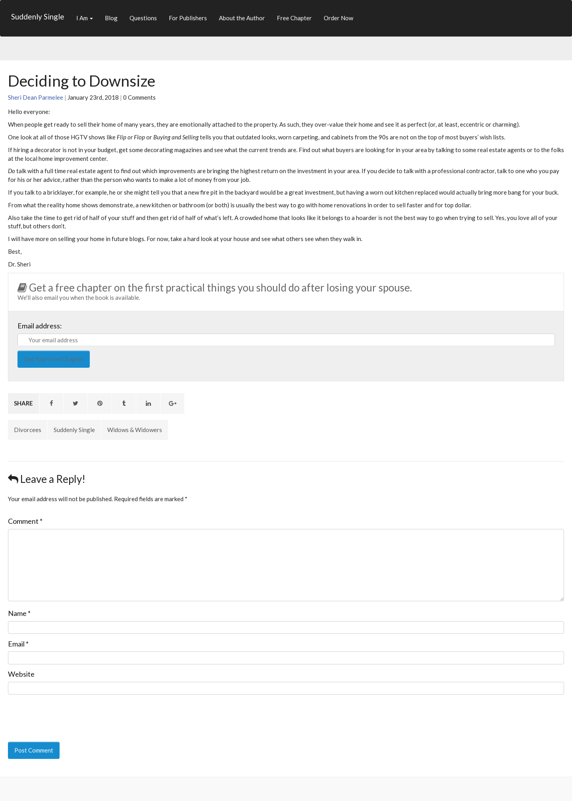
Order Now (338, 17)
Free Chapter (294, 17)
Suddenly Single (37, 16)
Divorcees (27, 429)
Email (18, 643)
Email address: (39, 325)
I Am (84, 17)
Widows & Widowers (134, 429)
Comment (25, 521)
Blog (111, 17)
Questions (143, 17)
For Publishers (188, 17)
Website (21, 674)
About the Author (242, 17)
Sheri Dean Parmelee (35, 97)
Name (19, 613)
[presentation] (62, 713)
